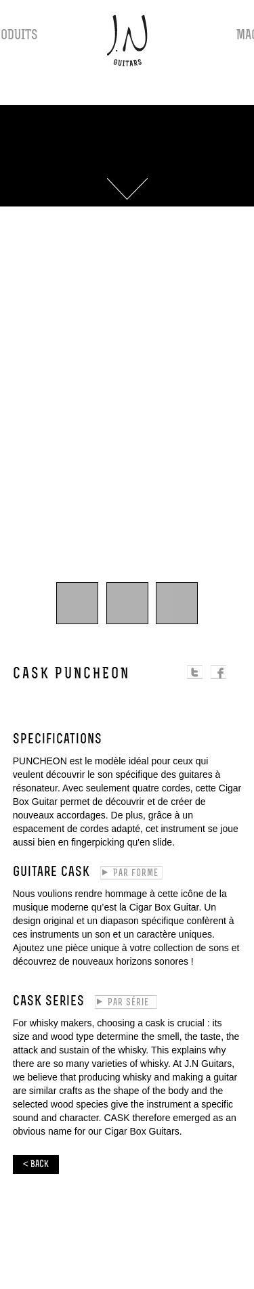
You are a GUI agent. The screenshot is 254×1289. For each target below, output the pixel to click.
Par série (128, 1003)
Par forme (135, 874)
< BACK (36, 1165)
